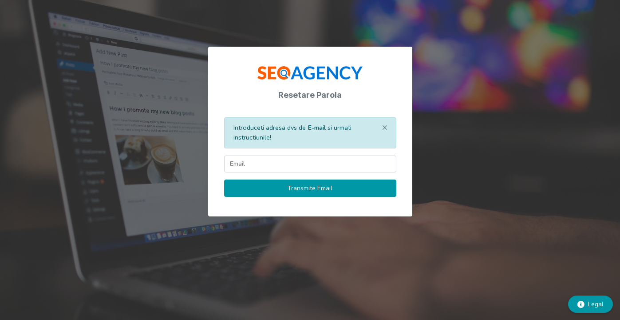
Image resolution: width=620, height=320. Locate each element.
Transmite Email (310, 188)
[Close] (385, 127)
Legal (590, 304)
